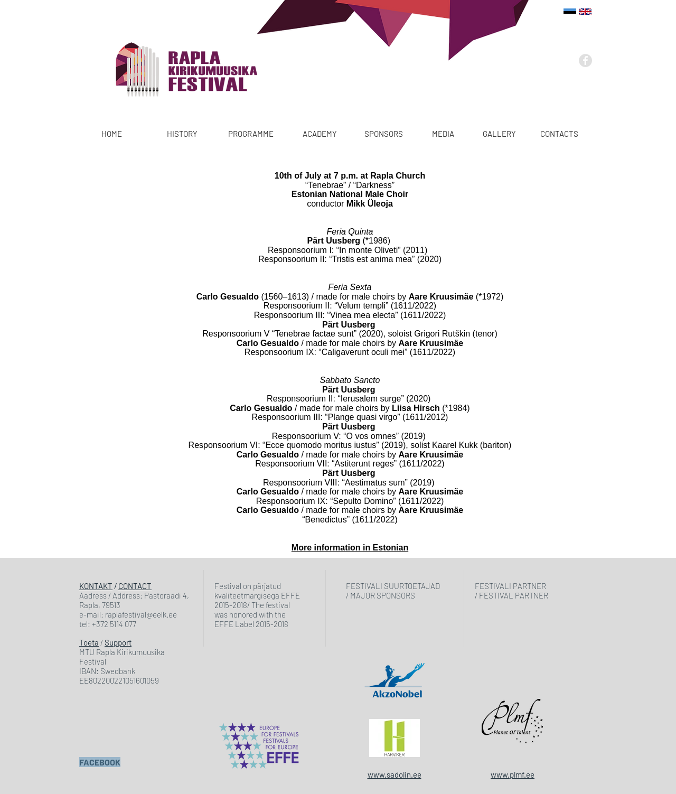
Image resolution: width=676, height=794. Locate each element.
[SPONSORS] (383, 133)
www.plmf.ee (512, 774)
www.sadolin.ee (394, 774)
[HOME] (111, 133)
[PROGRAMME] (251, 133)
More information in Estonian (350, 547)
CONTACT (135, 586)
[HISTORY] (182, 133)
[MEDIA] (443, 133)
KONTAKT (95, 586)
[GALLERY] (499, 133)
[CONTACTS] (559, 133)
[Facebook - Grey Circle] (585, 60)
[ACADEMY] (319, 133)
